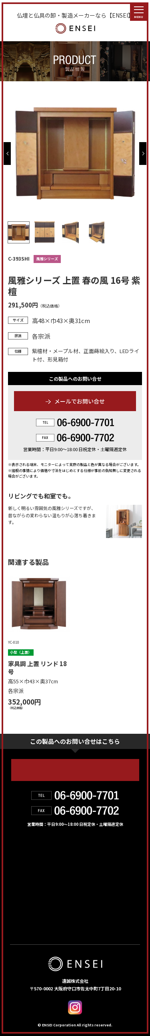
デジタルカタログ (102, 903)
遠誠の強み (29, 868)
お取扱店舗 (29, 885)
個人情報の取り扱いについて (53, 920)
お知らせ (86, 885)
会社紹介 (86, 868)
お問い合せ (29, 903)
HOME (21, 851)
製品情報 (86, 851)
